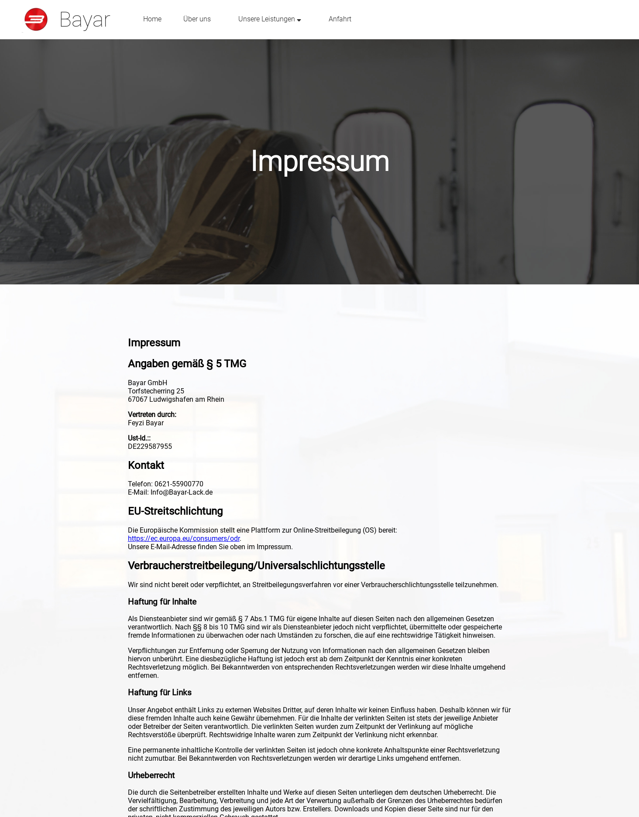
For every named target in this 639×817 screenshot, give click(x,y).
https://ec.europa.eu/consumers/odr (184, 538)
